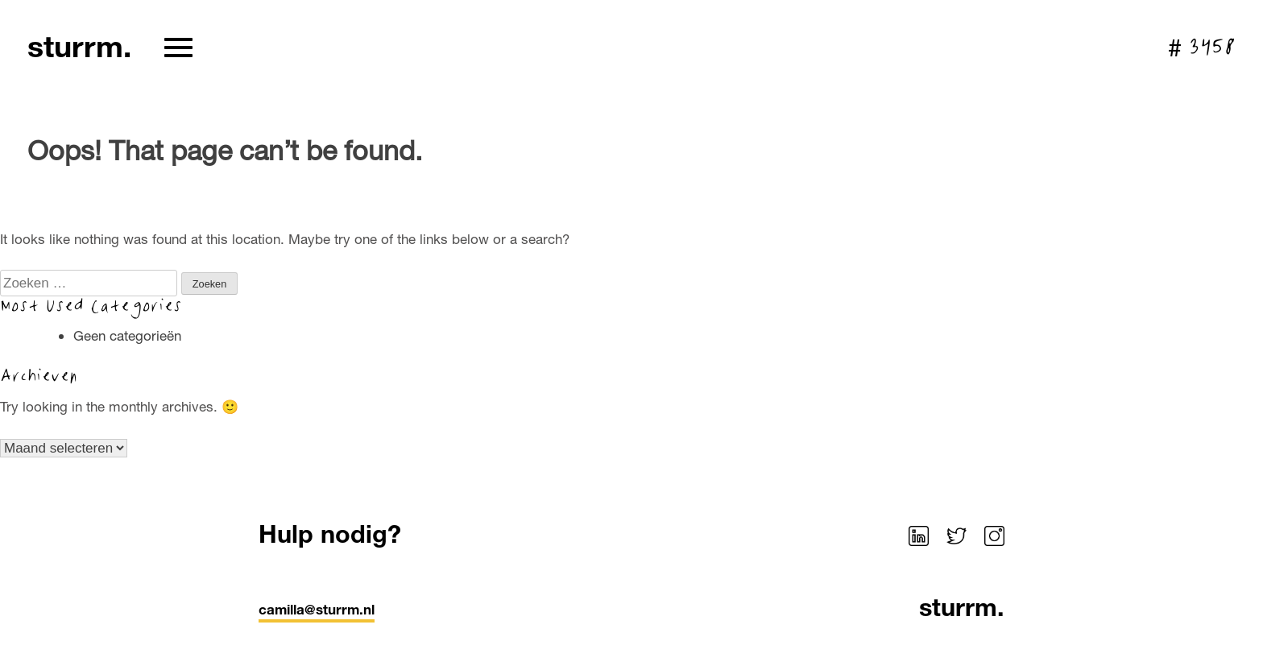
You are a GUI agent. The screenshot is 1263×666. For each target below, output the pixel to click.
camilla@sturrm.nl (317, 609)
